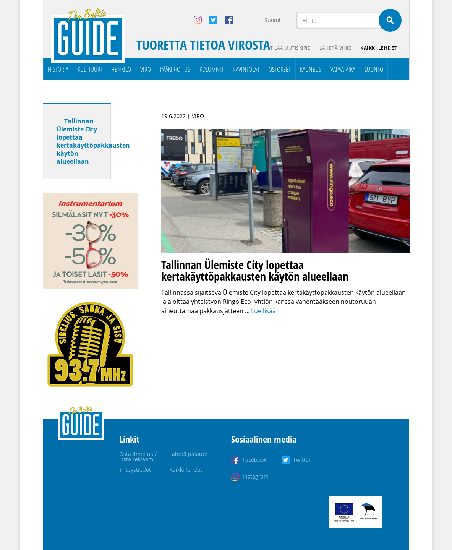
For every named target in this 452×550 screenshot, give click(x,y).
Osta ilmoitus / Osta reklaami (138, 456)
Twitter (302, 459)
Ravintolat (246, 69)
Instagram (256, 476)
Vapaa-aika (342, 69)
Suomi (272, 20)
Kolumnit (211, 69)
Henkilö (121, 69)
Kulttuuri (90, 69)
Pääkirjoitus (175, 69)
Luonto (374, 69)
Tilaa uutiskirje (290, 48)
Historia (58, 69)
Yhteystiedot (135, 469)
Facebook (254, 459)
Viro (145, 69)
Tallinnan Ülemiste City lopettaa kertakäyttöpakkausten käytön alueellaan (93, 141)
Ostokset (280, 69)
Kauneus (310, 69)
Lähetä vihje (335, 48)
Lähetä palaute (188, 454)
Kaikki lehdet (378, 48)
